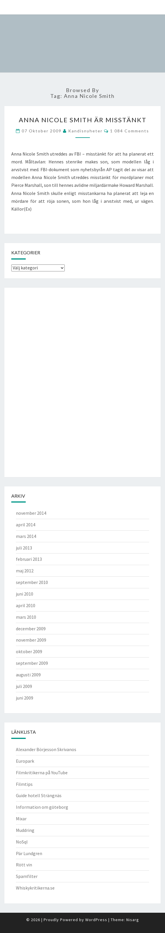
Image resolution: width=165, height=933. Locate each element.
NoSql (22, 842)
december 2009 (31, 628)
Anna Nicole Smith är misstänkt (83, 120)
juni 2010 (24, 594)
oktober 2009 (29, 651)
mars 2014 (26, 536)
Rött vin (24, 865)
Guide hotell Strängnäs (39, 795)
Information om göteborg (42, 807)
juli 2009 (24, 686)
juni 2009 (24, 698)
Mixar (21, 818)
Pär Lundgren (29, 853)
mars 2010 (26, 617)
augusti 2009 (28, 675)
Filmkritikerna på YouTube (42, 772)
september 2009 (32, 663)
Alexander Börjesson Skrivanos (46, 749)
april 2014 (25, 524)
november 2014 (31, 513)
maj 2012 (25, 571)
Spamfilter (27, 876)
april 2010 (25, 605)
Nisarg (132, 919)
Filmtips (24, 784)
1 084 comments (129, 130)
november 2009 (31, 640)
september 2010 (32, 582)
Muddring (25, 830)
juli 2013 (24, 548)
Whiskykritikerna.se (35, 888)
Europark (25, 761)
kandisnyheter (85, 130)
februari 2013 (29, 559)
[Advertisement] (34, 381)
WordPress (96, 919)
